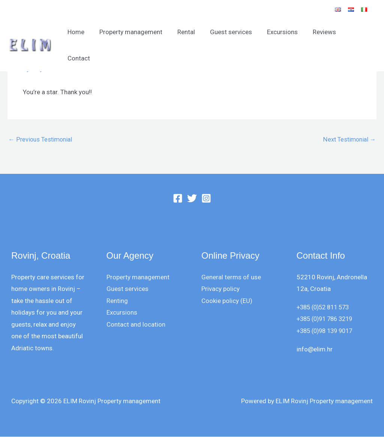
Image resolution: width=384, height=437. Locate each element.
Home (86, 32)
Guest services (234, 32)
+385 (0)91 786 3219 (327, 319)
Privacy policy (220, 289)
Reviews (323, 32)
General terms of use (231, 277)
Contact (359, 32)
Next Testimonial (348, 139)
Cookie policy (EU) (226, 301)
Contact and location (135, 325)
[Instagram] (206, 198)
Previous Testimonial (41, 139)
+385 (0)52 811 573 (325, 307)
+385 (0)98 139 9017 (327, 331)
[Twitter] (192, 198)
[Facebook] (178, 198)
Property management (138, 32)
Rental (192, 32)
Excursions (283, 32)
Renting (117, 301)
